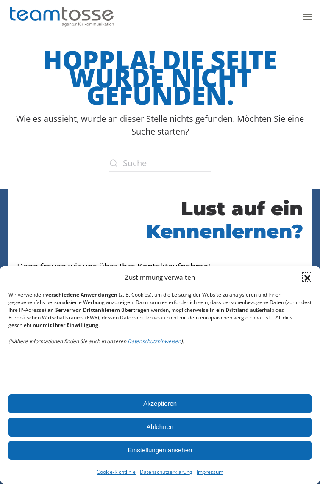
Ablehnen (160, 426)
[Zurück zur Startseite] (61, 17)
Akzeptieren (160, 403)
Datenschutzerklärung (166, 472)
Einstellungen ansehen (160, 450)
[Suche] (160, 163)
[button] (307, 277)
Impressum (210, 472)
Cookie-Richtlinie (116, 472)
